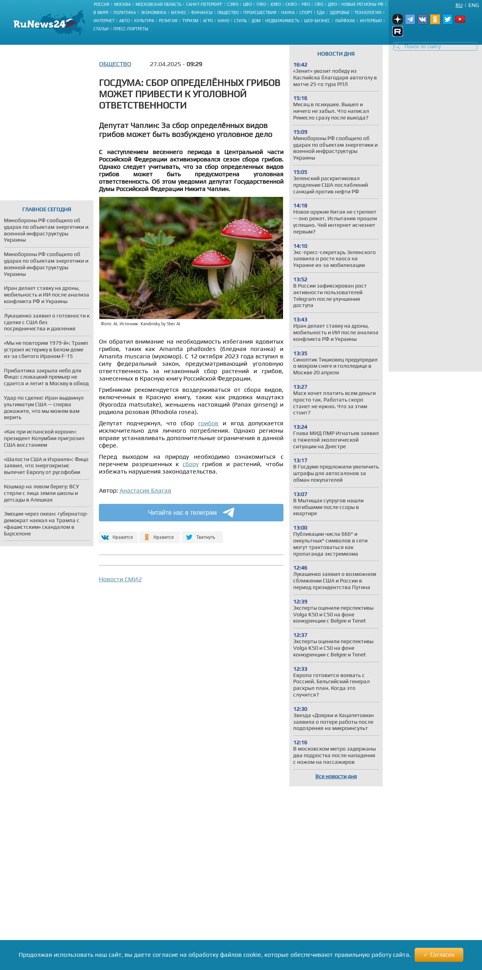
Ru (459, 5)
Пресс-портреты (130, 28)
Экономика (153, 12)
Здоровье (339, 12)
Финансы (202, 12)
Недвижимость (282, 20)
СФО (319, 4)
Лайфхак (345, 20)
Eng (473, 5)
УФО (305, 4)
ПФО (261, 4)
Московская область (158, 4)
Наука (288, 12)
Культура (144, 20)
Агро (208, 20)
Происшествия (259, 12)
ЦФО (247, 4)
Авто (124, 20)
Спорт (305, 12)
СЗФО (232, 4)
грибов (208, 423)
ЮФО (276, 4)
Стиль (240, 20)
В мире (101, 12)
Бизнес (178, 12)
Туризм (190, 20)
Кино (223, 20)
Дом (256, 20)
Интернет (103, 20)
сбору (191, 464)
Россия (101, 4)
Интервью (371, 20)
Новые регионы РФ (362, 4)
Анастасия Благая (145, 490)
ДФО (332, 4)
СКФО (291, 4)
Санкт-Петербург (204, 4)
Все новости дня (336, 776)
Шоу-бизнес (317, 20)
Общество (228, 12)
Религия (168, 20)
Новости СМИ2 (120, 579)
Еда (321, 12)
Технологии (368, 12)
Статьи (101, 28)
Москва (122, 4)
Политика (124, 12)
